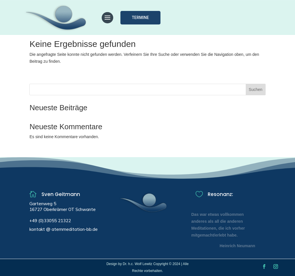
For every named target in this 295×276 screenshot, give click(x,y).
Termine (140, 17)
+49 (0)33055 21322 (50, 220)
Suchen (255, 89)
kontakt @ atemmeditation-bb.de (63, 229)
